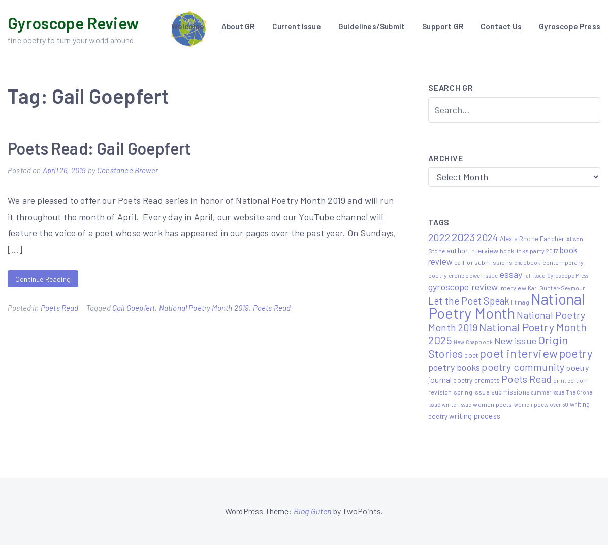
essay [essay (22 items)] (511, 274)
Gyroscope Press (569, 26)
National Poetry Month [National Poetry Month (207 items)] (506, 306)
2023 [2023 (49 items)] (463, 237)
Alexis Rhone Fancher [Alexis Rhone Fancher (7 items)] (532, 239)
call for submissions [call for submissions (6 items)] (483, 262)
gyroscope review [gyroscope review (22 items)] (463, 286)
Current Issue (296, 26)
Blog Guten (313, 511)
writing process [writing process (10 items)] (474, 415)
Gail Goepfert (133, 307)
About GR (237, 26)
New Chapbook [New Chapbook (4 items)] (473, 342)
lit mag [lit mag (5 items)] (520, 302)
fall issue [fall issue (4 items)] (535, 275)
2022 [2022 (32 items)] (439, 237)
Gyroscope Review (73, 23)
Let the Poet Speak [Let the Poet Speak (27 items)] (468, 301)
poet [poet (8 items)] (471, 355)
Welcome (187, 26)
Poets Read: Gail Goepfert (99, 148)
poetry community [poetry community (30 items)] (523, 366)
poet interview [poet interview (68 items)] (518, 353)
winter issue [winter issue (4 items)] (456, 404)
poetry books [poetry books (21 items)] (454, 367)
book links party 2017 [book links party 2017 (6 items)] (529, 250)
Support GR (442, 26)
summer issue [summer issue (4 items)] (547, 392)
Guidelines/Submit (371, 26)
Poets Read (60, 307)
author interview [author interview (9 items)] (472, 250)
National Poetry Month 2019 (204, 307)
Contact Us (501, 26)
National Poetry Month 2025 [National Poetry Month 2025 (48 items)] (507, 333)
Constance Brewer (127, 170)
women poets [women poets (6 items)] (492, 404)
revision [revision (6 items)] (440, 392)
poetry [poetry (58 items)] (576, 353)
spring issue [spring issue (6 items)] (472, 392)
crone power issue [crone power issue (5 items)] (473, 275)
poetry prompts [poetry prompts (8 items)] (476, 380)
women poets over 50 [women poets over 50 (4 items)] (541, 404)
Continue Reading (43, 279)
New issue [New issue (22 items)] (515, 340)
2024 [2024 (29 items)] (487, 237)
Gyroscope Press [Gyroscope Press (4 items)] (568, 275)
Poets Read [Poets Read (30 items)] (526, 379)
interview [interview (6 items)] (512, 287)
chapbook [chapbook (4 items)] (527, 262)
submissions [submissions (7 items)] (510, 392)
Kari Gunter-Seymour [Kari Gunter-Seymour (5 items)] (556, 287)
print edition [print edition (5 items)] (570, 380)
